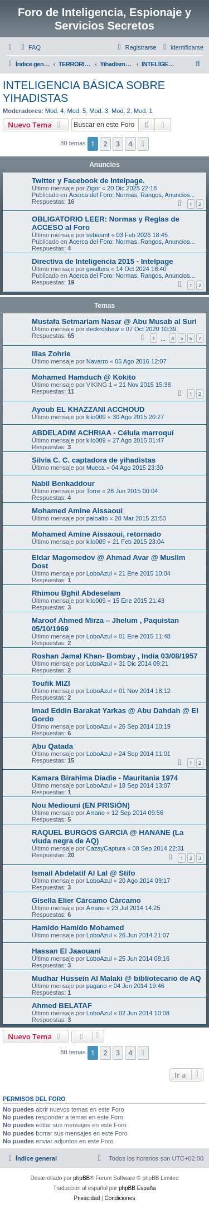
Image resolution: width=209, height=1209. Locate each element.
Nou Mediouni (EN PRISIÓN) (81, 805)
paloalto (97, 518)
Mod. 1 (143, 110)
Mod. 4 (54, 110)
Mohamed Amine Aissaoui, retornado (96, 534)
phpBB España (137, 1188)
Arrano (95, 812)
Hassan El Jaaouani (66, 951)
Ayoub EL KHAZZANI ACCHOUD (88, 409)
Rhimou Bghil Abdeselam (76, 593)
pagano (96, 985)
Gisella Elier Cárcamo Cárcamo (86, 900)
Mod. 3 (98, 110)
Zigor (93, 188)
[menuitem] (29, 47)
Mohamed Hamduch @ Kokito (84, 377)
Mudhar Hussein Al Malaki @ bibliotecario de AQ (116, 978)
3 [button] (118, 144)
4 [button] (130, 144)
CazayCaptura (105, 848)
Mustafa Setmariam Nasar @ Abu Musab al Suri (114, 321)
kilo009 (96, 417)
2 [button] (105, 144)
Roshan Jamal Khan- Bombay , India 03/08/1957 (115, 656)
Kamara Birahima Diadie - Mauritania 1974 (105, 778)
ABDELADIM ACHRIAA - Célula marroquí (103, 433)
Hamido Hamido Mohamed (78, 927)
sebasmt (98, 235)
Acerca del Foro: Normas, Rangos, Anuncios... (132, 194)
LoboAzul (99, 573)
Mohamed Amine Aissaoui (77, 511)
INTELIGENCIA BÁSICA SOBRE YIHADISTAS (84, 91)
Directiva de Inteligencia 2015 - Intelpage (102, 261)
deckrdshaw (102, 329)
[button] (143, 143)
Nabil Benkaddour (63, 483)
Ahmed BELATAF (62, 1005)
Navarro (97, 361)
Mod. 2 (120, 110)
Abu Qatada (52, 746)
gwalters (97, 269)
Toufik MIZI (51, 683)
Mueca (95, 467)
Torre (93, 491)
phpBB (81, 1178)
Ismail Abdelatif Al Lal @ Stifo (83, 873)
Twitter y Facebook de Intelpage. (88, 180)
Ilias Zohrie (51, 354)
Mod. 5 (76, 110)
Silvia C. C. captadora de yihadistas (93, 460)
